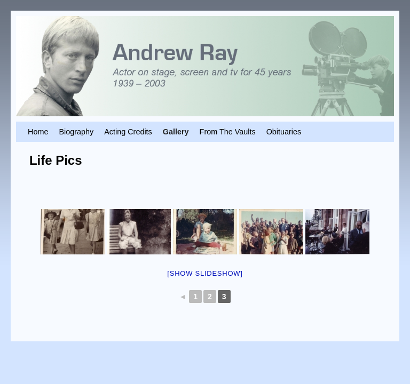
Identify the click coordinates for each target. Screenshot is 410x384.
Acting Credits (128, 131)
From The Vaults (228, 131)
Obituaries (284, 131)
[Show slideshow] (204, 273)
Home (38, 131)
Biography (76, 131)
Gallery (176, 131)
